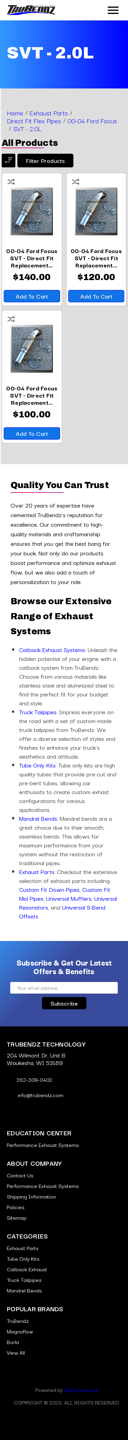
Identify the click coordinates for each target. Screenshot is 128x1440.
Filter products (45, 160)
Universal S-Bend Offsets (62, 911)
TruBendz (18, 1320)
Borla (13, 1342)
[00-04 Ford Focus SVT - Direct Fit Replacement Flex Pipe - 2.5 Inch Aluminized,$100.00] (31, 395)
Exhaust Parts (36, 871)
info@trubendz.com (35, 1095)
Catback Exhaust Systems (52, 649)
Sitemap (17, 1217)
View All (16, 1352)
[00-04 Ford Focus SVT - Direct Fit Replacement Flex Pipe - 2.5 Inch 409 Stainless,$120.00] (96, 257)
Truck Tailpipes (37, 711)
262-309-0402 (29, 1079)
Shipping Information (31, 1196)
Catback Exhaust (27, 1269)
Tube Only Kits (37, 765)
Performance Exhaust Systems (43, 1144)
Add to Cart (32, 296)
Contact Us (20, 1175)
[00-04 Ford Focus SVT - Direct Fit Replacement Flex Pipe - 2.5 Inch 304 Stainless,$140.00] (31, 257)
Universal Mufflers (68, 898)
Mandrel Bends (38, 818)
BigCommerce (81, 1389)
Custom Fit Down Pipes (49, 889)
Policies (16, 1207)
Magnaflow (20, 1331)
